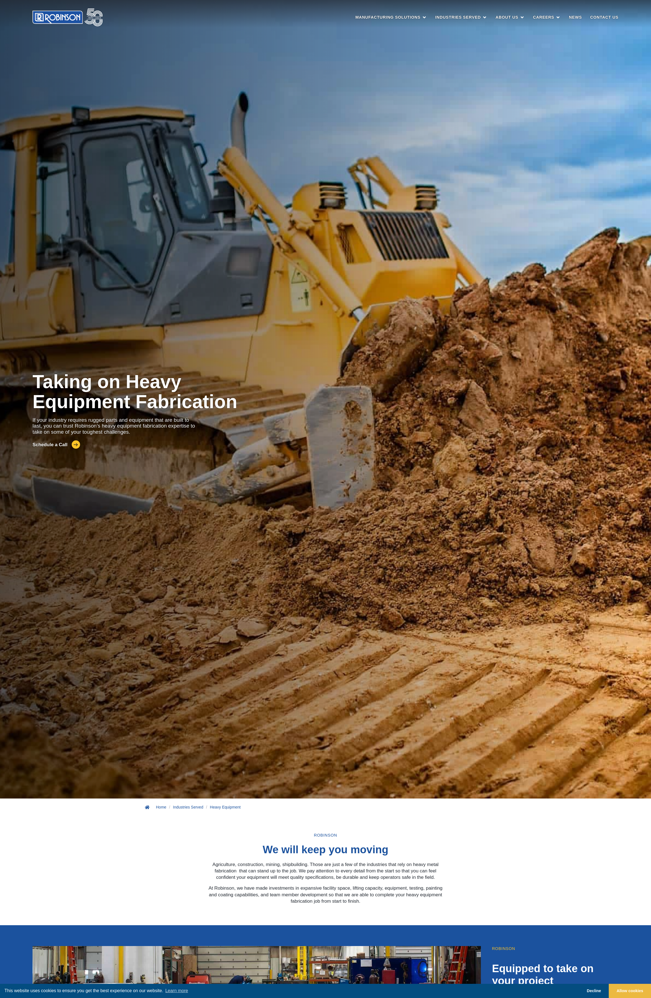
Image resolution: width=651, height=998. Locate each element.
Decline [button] (594, 991)
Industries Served (188, 807)
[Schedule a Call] (76, 444)
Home (161, 807)
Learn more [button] (176, 990)
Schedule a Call (50, 445)
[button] (391, 17)
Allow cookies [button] (630, 991)
